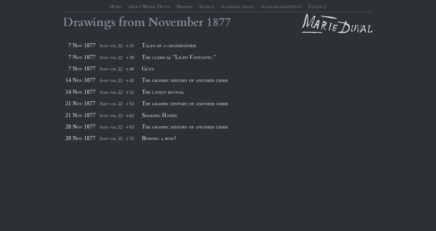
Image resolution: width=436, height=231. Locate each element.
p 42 (130, 80)
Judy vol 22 (111, 45)
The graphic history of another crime (185, 80)
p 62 (130, 115)
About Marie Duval (149, 6)
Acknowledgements (281, 6)
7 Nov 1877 (81, 45)
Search (206, 6)
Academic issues (237, 6)
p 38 (130, 57)
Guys (148, 68)
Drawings (89, 22)
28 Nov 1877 (80, 126)
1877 (218, 22)
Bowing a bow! (159, 138)
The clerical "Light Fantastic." (179, 57)
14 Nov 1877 (80, 80)
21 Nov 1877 (80, 103)
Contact (317, 6)
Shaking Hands (159, 115)
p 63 (130, 126)
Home (116, 6)
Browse (185, 6)
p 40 (130, 68)
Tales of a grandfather (169, 45)
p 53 (130, 103)
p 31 (130, 45)
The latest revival (163, 92)
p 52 (130, 92)
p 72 (130, 138)
